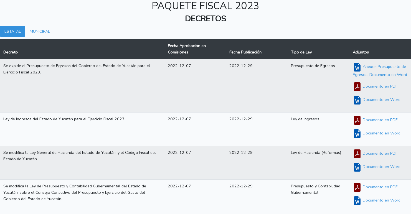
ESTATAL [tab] (12, 31)
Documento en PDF (375, 86)
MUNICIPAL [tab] (40, 31)
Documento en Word (376, 99)
